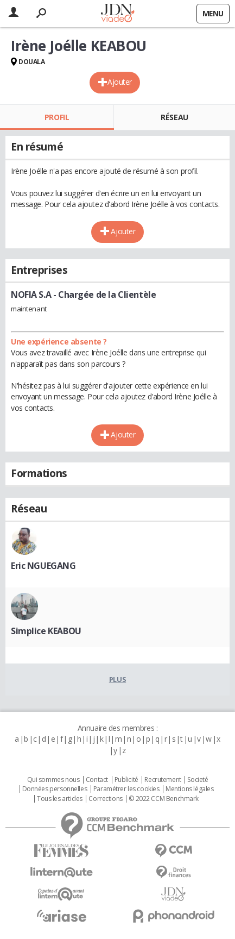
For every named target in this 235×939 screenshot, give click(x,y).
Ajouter (119, 82)
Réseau (174, 117)
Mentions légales (189, 789)
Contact (97, 780)
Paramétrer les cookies (126, 789)
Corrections (105, 799)
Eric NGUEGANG (43, 566)
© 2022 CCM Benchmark (164, 799)
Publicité (126, 780)
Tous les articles (59, 799)
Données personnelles (54, 789)
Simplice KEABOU (46, 631)
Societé (197, 780)
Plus (117, 679)
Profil (57, 117)
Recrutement (162, 780)
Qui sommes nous (53, 780)
